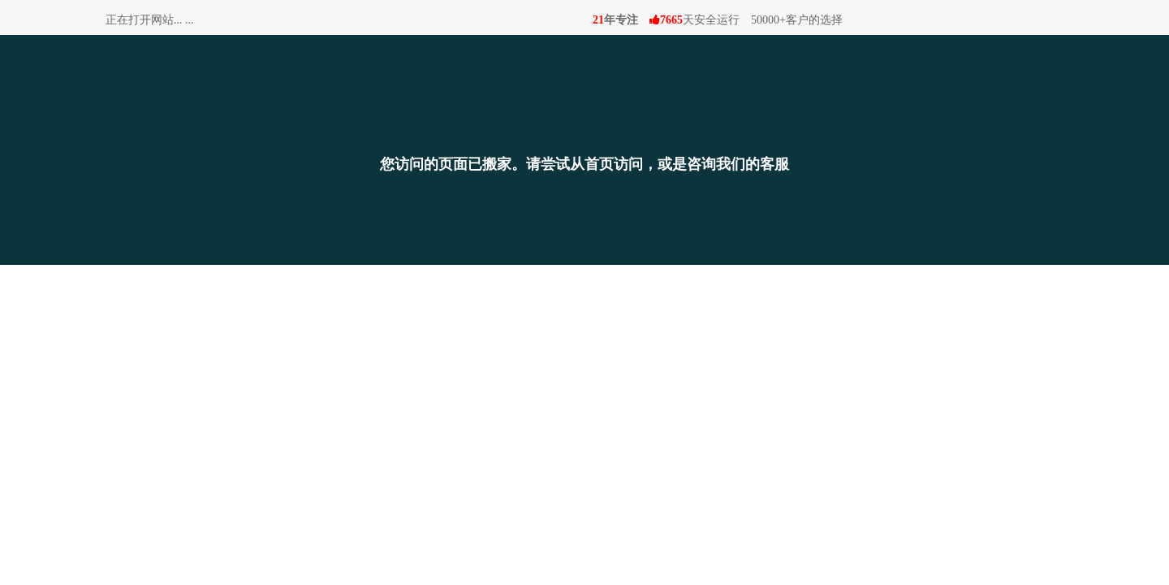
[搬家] (584, 105)
